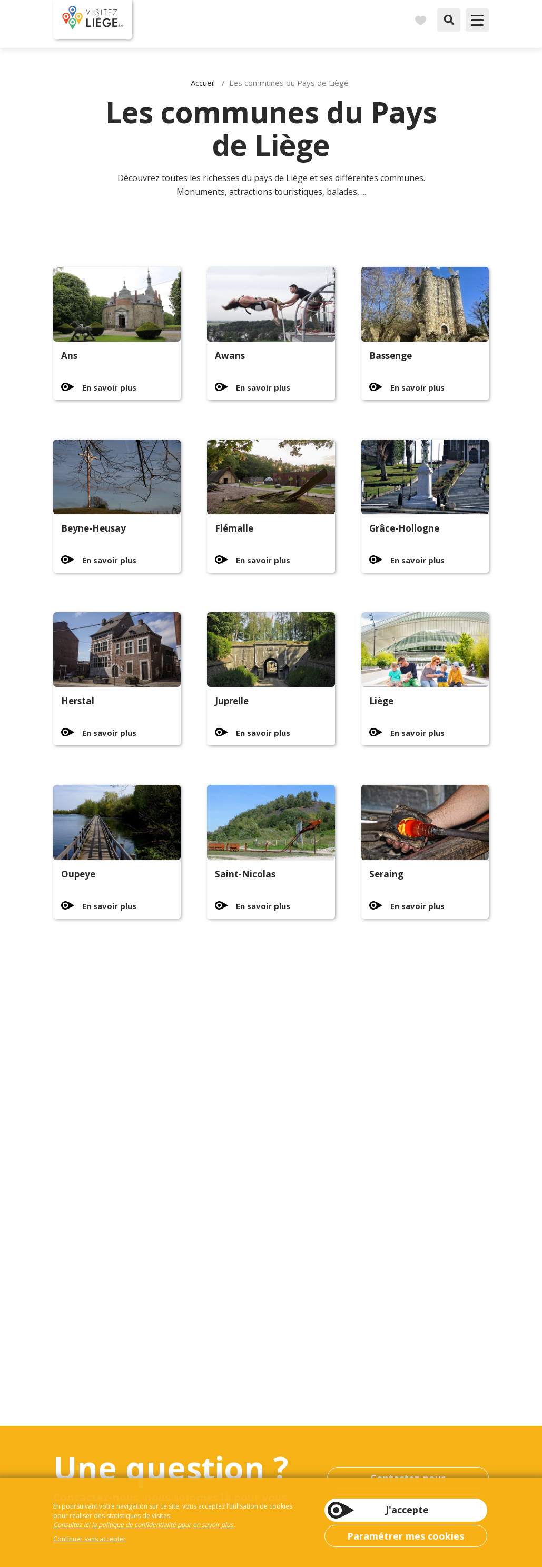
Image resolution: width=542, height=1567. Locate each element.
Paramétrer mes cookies (405, 1536)
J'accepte (407, 1509)
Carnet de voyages (420, 20)
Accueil (203, 82)
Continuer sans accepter (89, 1538)
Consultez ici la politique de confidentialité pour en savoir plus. (144, 1524)
